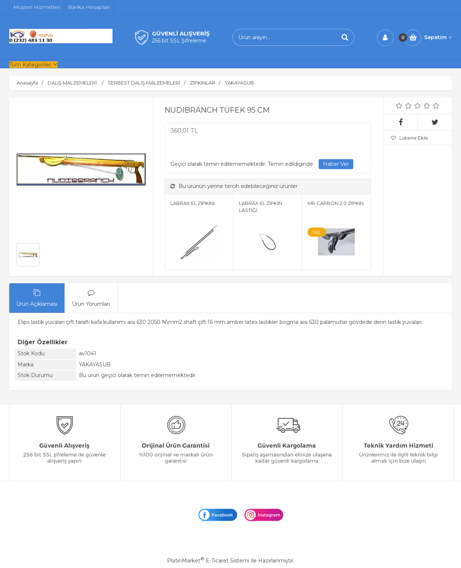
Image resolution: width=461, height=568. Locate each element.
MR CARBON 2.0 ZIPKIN (336, 203)
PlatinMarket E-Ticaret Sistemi (208, 560)
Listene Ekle (409, 138)
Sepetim (438, 37)
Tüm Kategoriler (30, 64)
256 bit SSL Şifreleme (179, 40)
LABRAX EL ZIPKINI (192, 203)
